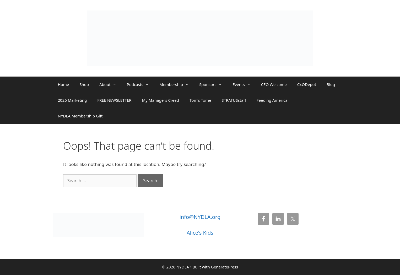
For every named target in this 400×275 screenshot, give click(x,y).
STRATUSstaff (233, 100)
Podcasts (140, 84)
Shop (84, 84)
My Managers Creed (160, 100)
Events (244, 84)
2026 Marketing (72, 100)
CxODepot (306, 84)
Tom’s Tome (200, 100)
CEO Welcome (274, 84)
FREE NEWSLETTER (114, 100)
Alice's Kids (200, 232)
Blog (331, 84)
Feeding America (272, 100)
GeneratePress (224, 266)
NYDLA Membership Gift (80, 115)
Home (63, 84)
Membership (176, 84)
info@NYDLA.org (200, 216)
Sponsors (213, 84)
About (110, 84)
